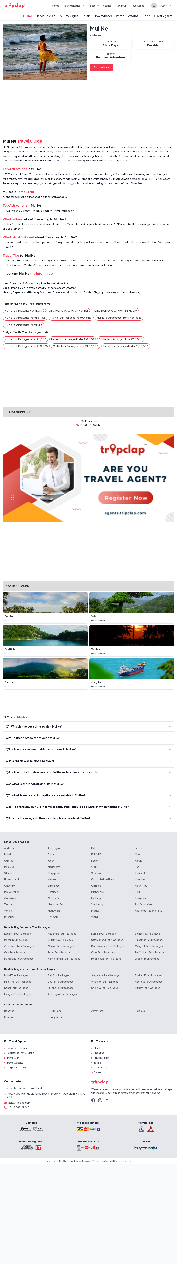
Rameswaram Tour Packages (107, 946)
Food (146, 16)
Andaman (9, 848)
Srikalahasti (54, 885)
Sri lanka (96, 873)
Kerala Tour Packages (103, 933)
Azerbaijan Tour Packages (62, 994)
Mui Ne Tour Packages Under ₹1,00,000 (75, 346)
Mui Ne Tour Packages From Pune (23, 324)
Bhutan (139, 848)
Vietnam (95, 35)
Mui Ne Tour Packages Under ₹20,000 (120, 339)
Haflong (96, 898)
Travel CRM (13, 1057)
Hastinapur (54, 891)
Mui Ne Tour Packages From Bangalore (115, 310)
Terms (97, 1062)
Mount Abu (141, 885)
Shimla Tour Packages (147, 933)
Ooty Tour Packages (103, 952)
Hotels (86, 16)
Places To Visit (45, 16)
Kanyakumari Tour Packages (64, 958)
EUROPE (96, 854)
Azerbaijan (54, 848)
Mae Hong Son (56, 904)
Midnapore (97, 891)
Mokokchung (12, 891)
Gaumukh (10, 885)
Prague (95, 910)
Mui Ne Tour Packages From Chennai (71, 317)
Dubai (7, 854)
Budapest (10, 916)
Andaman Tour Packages (62, 933)
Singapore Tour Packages (106, 975)
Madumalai (54, 910)
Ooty (94, 866)
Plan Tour (121, 5)
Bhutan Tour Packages (60, 981)
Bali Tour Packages (58, 975)
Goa (137, 854)
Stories (107, 5)
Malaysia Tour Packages (17, 994)
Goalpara (53, 898)
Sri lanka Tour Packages (104, 987)
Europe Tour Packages (60, 987)
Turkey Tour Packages (147, 987)
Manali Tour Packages (16, 939)
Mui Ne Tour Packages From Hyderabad (119, 317)
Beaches (9, 1010)
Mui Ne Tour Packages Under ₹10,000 (72, 339)
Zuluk (138, 891)
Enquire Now (101, 67)
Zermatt (9, 904)
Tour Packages (74, 5)
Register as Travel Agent (20, 1052)
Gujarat (8, 860)
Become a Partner (17, 1047)
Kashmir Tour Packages (17, 933)
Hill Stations (54, 1010)
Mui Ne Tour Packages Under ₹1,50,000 (125, 346)
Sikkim (8, 873)
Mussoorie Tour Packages (19, 958)
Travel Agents (163, 16)
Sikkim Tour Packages (60, 939)
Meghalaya (54, 866)
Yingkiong (97, 904)
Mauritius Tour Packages (149, 981)
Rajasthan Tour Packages (149, 939)
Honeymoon (55, 1017)
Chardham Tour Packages (19, 946)
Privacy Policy (102, 1057)
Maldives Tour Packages (17, 981)
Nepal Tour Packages (16, 987)
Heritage (9, 1017)
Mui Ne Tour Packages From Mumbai (67, 310)
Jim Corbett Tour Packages (150, 952)
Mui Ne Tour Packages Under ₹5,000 (25, 339)
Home (55, 5)
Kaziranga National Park (148, 910)
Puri (137, 866)
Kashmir (96, 860)
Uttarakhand (11, 879)
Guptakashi (11, 898)
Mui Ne (27, 16)
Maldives (9, 866)
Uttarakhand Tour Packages (107, 939)
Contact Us (100, 1067)
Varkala (8, 910)
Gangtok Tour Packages (149, 946)
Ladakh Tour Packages (148, 958)
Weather (133, 16)
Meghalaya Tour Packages (106, 958)
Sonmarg (53, 916)
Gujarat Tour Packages (61, 946)
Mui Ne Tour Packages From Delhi (23, 310)
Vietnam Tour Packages (104, 981)
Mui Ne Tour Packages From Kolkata (25, 317)
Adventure (97, 1010)
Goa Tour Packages (15, 952)
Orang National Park (102, 879)
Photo (120, 16)
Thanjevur (140, 898)
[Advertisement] (88, 110)
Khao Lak (140, 879)
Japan (51, 860)
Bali (93, 848)
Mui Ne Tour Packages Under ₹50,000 (26, 346)
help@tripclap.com (19, 1102)
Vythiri (95, 916)
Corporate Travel (16, 1067)
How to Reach (103, 16)
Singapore (54, 873)
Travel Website (15, 1062)
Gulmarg (96, 885)
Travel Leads (137, 5)
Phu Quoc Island (144, 904)
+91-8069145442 (18, 1107)
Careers (98, 1072)
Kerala (138, 860)
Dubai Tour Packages (16, 975)
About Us (99, 1052)
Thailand (140, 873)
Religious (140, 1010)
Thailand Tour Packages (148, 975)
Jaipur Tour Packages (60, 952)
